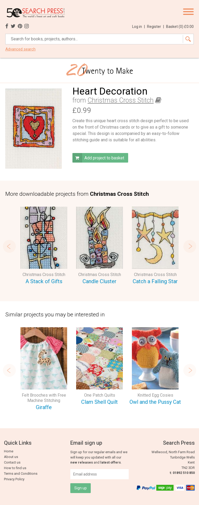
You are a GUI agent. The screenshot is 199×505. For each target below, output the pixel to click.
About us (11, 457)
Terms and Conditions (20, 474)
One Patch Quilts (99, 395)
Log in (138, 26)
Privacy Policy (14, 479)
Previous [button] (9, 246)
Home (8, 451)
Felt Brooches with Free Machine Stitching (44, 398)
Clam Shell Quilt (99, 402)
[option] (44, 246)
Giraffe (44, 407)
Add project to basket (98, 158)
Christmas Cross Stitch (121, 100)
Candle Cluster (99, 281)
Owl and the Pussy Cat (155, 402)
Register (155, 26)
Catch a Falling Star (155, 281)
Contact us (12, 462)
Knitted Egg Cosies (155, 395)
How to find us (15, 468)
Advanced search (20, 49)
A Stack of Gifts (43, 281)
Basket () (180, 26)
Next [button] (189, 246)
